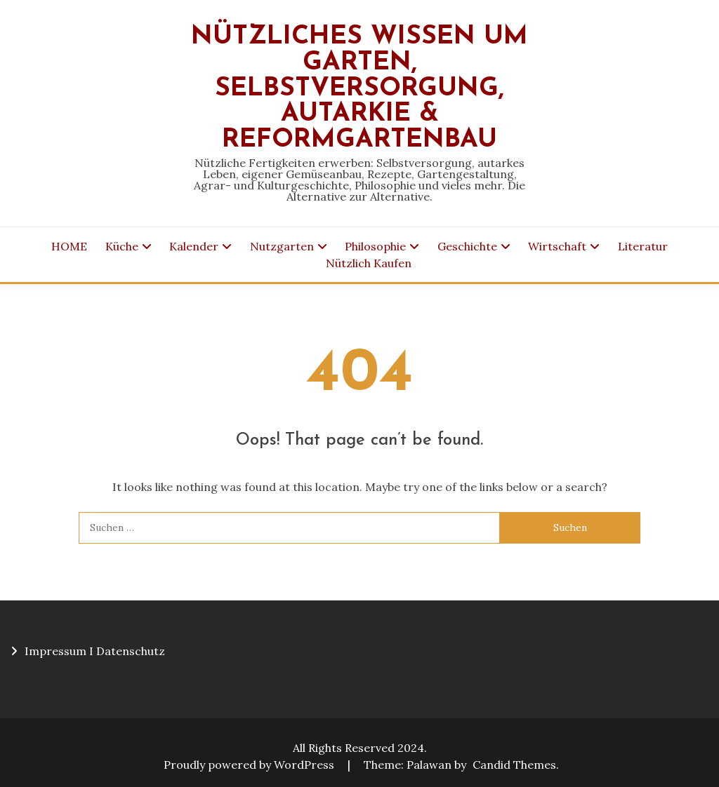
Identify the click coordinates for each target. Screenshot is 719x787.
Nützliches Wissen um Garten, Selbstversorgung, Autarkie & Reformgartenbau (359, 88)
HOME (69, 246)
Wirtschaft (557, 246)
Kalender (193, 246)
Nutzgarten (282, 246)
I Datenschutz (127, 651)
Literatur (643, 246)
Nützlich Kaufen (368, 263)
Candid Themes (514, 765)
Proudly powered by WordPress (250, 765)
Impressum (55, 651)
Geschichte (467, 246)
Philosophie (375, 246)
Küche (121, 246)
